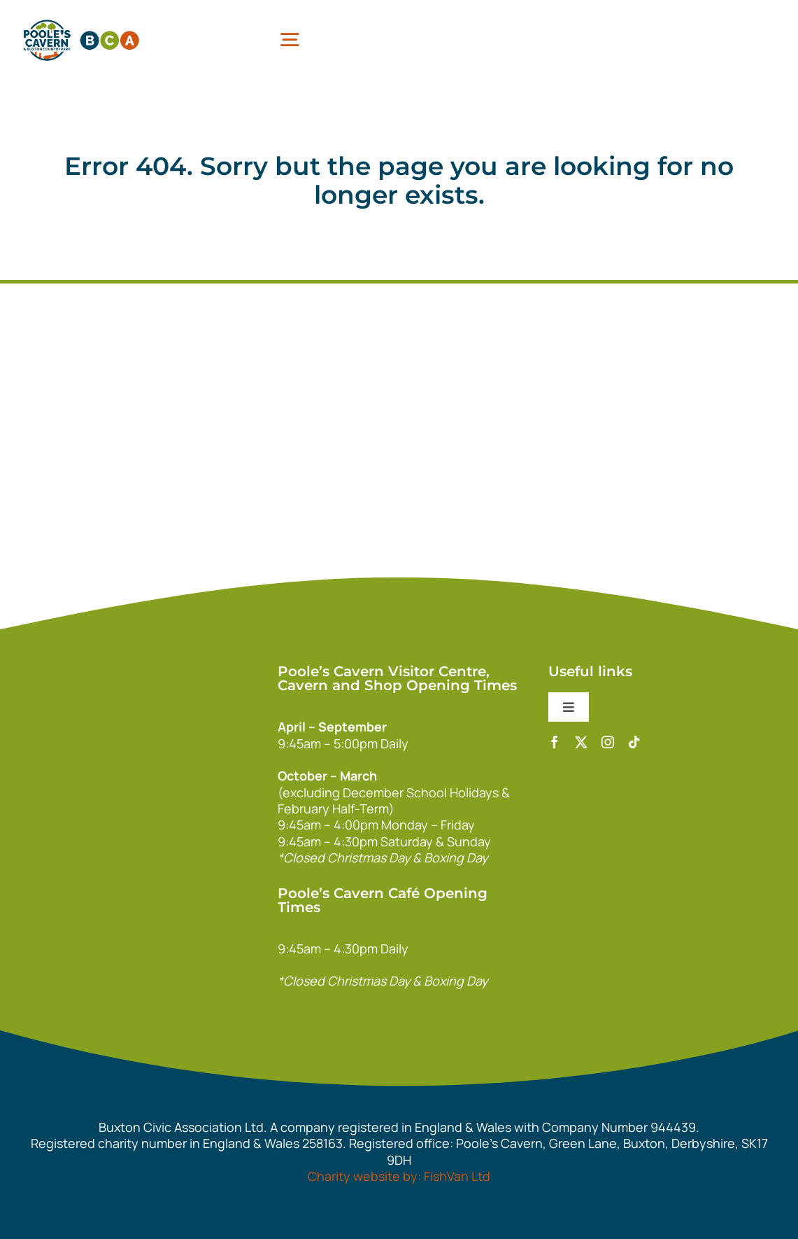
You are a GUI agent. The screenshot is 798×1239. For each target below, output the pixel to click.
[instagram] (607, 742)
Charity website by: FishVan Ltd (399, 1176)
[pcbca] (81, 20)
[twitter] (581, 742)
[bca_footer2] (196, 762)
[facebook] (554, 742)
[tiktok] (634, 742)
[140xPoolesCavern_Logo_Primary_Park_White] (196, 663)
